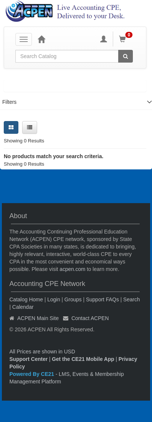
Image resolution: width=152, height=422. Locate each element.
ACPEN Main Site (38, 318)
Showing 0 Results (24, 141)
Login (53, 299)
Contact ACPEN (90, 318)
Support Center (28, 359)
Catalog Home (26, 299)
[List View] (29, 127)
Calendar (23, 307)
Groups (73, 299)
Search (131, 299)
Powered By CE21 (32, 374)
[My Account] (104, 39)
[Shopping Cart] (126, 39)
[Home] (41, 39)
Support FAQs (102, 299)
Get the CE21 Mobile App (83, 359)
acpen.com (72, 269)
